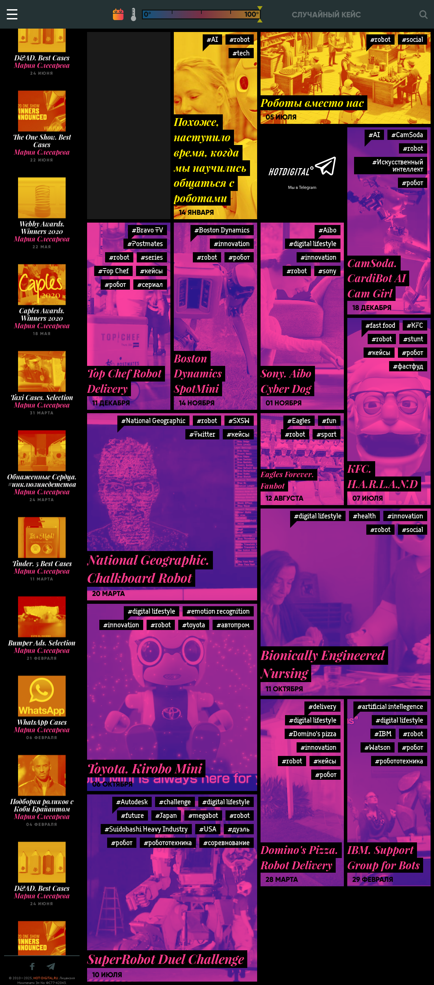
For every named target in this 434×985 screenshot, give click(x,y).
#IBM (382, 733)
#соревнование (226, 842)
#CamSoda (407, 134)
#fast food (380, 325)
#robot (240, 39)
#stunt (413, 338)
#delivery (322, 706)
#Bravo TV (147, 230)
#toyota (193, 624)
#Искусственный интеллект (397, 165)
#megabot (203, 815)
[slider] (259, 14)
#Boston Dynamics (222, 230)
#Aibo (327, 230)
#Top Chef (113, 270)
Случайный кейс (326, 15)
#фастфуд (408, 366)
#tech (241, 53)
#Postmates (145, 243)
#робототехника (399, 760)
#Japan (166, 815)
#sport (326, 434)
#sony (327, 270)
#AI (212, 39)
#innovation (232, 243)
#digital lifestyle (312, 243)
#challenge (175, 801)
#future (132, 815)
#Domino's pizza (312, 733)
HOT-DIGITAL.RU (45, 978)
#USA (207, 829)
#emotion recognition (218, 611)
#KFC (415, 325)
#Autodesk (132, 801)
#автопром (233, 624)
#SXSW (239, 420)
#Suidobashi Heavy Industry (146, 829)
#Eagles (299, 420)
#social (412, 39)
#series (152, 257)
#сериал (150, 284)
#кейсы (151, 270)
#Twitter (202, 434)
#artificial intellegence (390, 706)
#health (364, 515)
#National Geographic (153, 420)
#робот (412, 182)
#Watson (377, 747)
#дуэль (239, 829)
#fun (329, 420)
